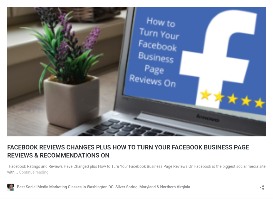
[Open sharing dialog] (262, 185)
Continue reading (34, 172)
